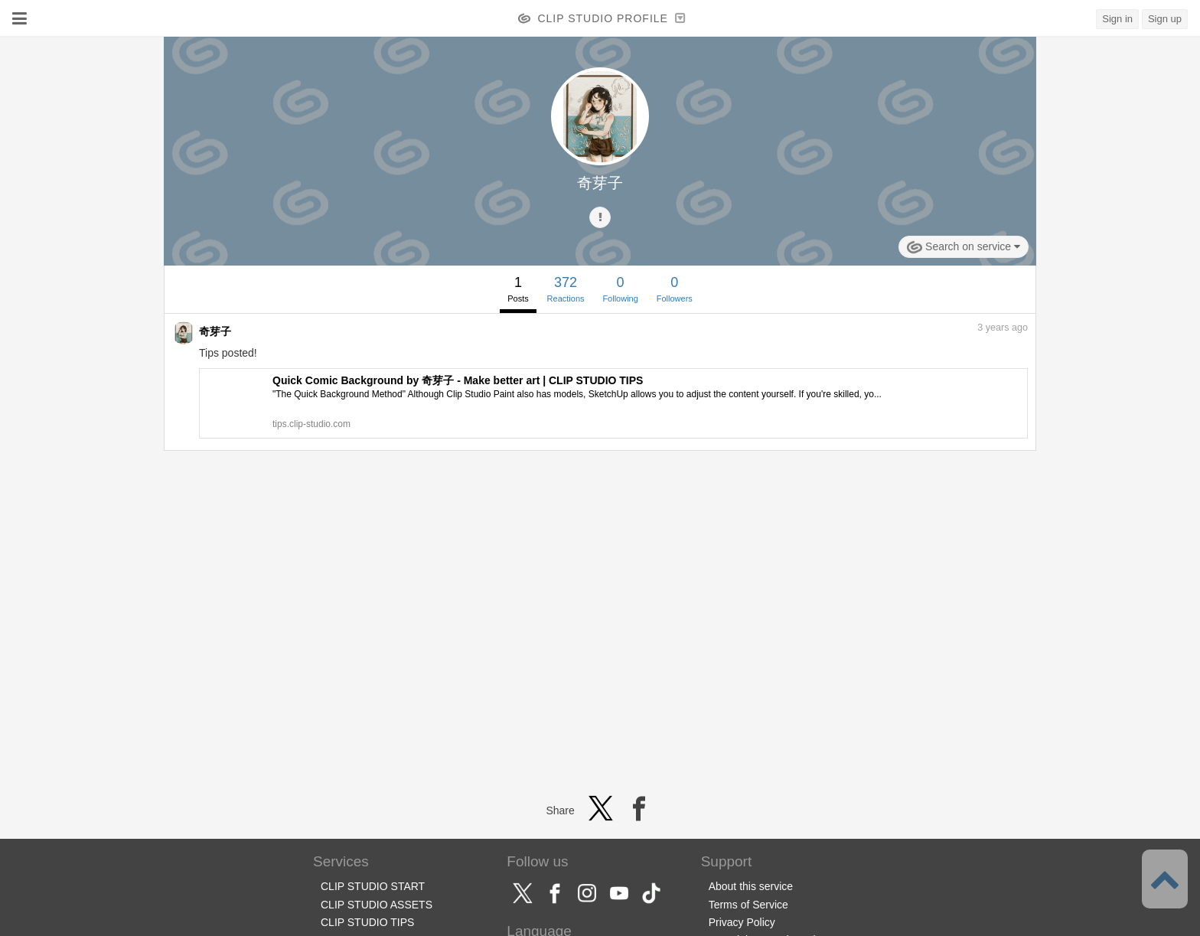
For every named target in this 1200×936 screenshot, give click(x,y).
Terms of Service (748, 904)
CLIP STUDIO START (373, 886)
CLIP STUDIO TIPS (367, 922)
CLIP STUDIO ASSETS (376, 904)
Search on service (963, 247)
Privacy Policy (742, 922)
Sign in (1117, 18)
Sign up (1165, 18)
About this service (751, 886)
